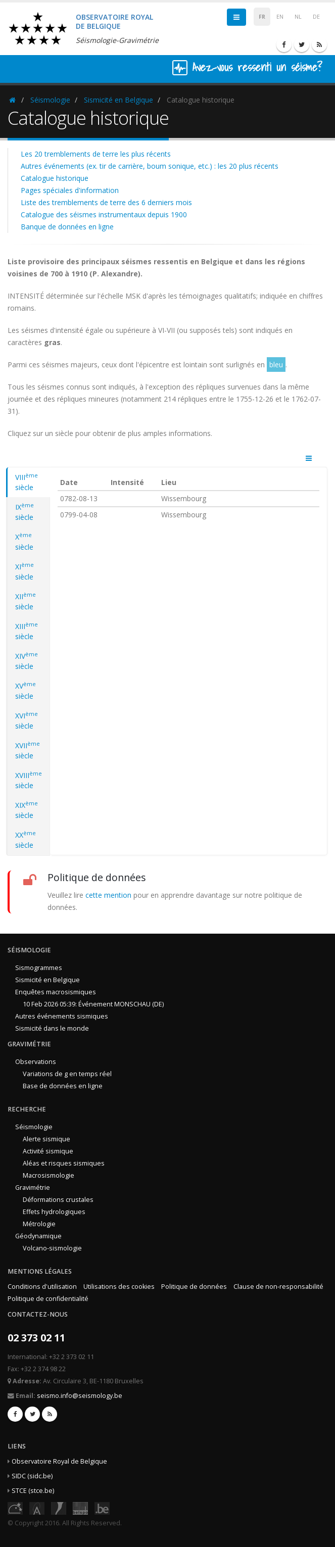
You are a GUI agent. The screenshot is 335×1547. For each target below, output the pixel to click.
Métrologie (39, 1224)
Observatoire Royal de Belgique (59, 1461)
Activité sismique (48, 1151)
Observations (35, 1061)
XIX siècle (26, 810)
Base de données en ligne (63, 1086)
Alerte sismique (46, 1139)
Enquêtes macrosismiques (55, 992)
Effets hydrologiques (54, 1211)
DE (316, 16)
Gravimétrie (32, 1187)
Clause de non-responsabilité (278, 1286)
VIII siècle (26, 482)
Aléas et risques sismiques (64, 1163)
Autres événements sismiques (61, 1016)
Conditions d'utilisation (42, 1286)
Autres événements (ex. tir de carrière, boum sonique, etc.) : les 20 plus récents (149, 166)
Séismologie (50, 100)
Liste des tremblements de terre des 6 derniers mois (106, 202)
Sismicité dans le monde (52, 1028)
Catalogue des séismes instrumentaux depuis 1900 (104, 214)
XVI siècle (26, 720)
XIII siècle (26, 631)
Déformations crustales (58, 1199)
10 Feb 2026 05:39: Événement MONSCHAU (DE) (93, 1004)
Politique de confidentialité (48, 1298)
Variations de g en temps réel (67, 1074)
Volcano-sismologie (52, 1248)
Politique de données (194, 1286)
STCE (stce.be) (33, 1490)
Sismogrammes (38, 967)
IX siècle (24, 512)
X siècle (24, 541)
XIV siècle (26, 661)
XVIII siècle (28, 780)
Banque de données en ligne (67, 226)
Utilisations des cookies (119, 1286)
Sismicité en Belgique (118, 100)
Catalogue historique (54, 178)
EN (279, 16)
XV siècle (25, 691)
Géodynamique (38, 1236)
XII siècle (25, 601)
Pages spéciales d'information (70, 190)
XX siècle (25, 840)
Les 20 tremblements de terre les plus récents (96, 154)
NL (298, 16)
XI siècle (24, 571)
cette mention (108, 895)
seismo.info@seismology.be (79, 1395)
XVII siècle (27, 750)
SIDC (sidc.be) (32, 1476)
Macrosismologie (48, 1175)
